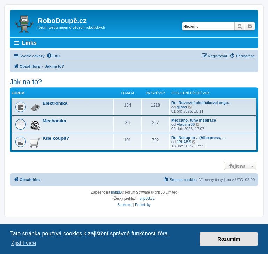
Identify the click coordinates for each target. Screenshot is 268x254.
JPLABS (184, 142)
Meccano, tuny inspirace (193, 120)
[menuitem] (53, 56)
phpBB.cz (147, 199)
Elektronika (55, 103)
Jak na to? (26, 82)
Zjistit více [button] (23, 243)
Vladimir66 (186, 124)
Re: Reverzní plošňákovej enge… (201, 103)
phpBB (116, 192)
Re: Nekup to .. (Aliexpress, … (198, 138)
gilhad (182, 107)
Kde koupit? (56, 138)
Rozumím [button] (228, 239)
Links (29, 43)
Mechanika (54, 120)
